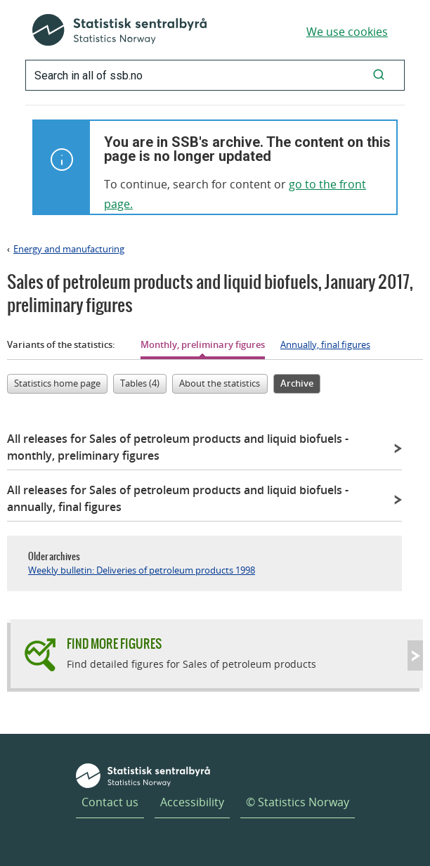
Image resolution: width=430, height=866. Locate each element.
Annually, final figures (325, 344)
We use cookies (347, 31)
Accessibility (192, 802)
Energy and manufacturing (68, 249)
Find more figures (114, 643)
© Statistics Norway (297, 802)
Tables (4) (139, 383)
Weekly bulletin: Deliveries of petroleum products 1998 (141, 570)
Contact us (110, 802)
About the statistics (219, 383)
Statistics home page (57, 383)
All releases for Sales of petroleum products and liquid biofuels (177, 447)
